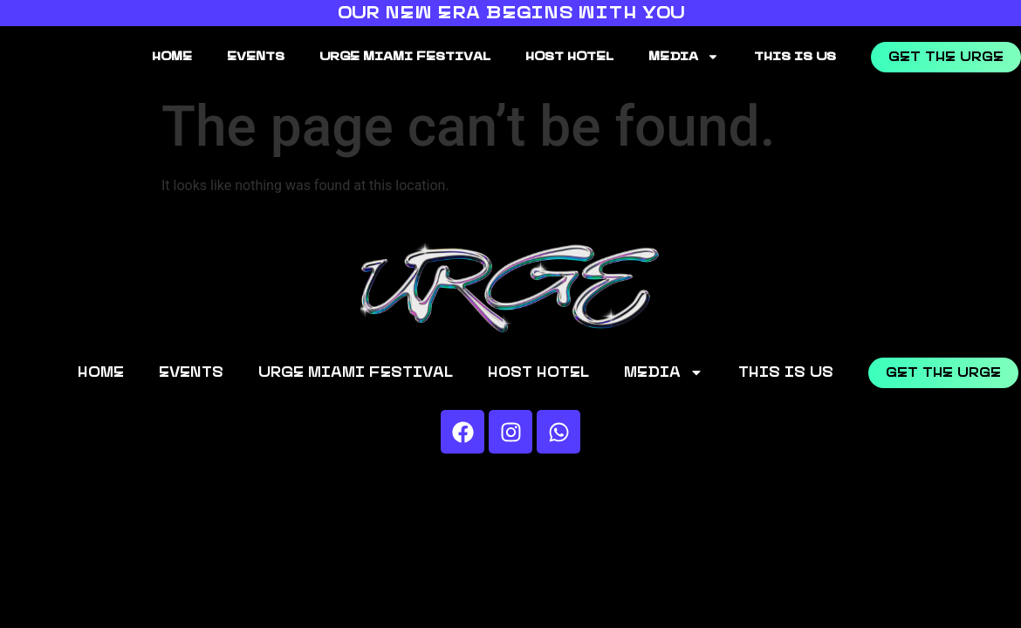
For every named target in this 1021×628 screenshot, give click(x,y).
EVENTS (255, 57)
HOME (172, 57)
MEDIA (683, 57)
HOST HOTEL (569, 57)
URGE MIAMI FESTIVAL (404, 57)
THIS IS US (795, 57)
